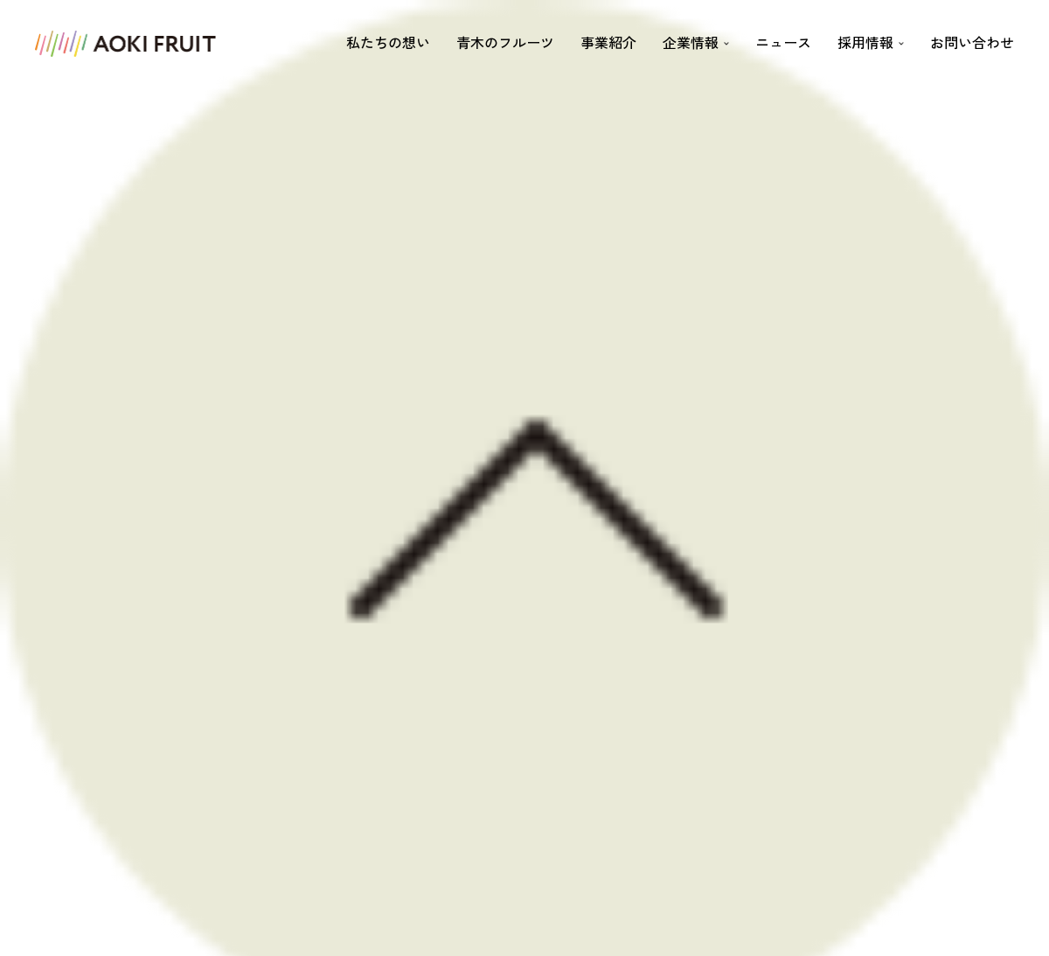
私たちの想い (388, 41)
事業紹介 (608, 41)
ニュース (783, 41)
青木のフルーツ (505, 41)
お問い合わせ (972, 41)
